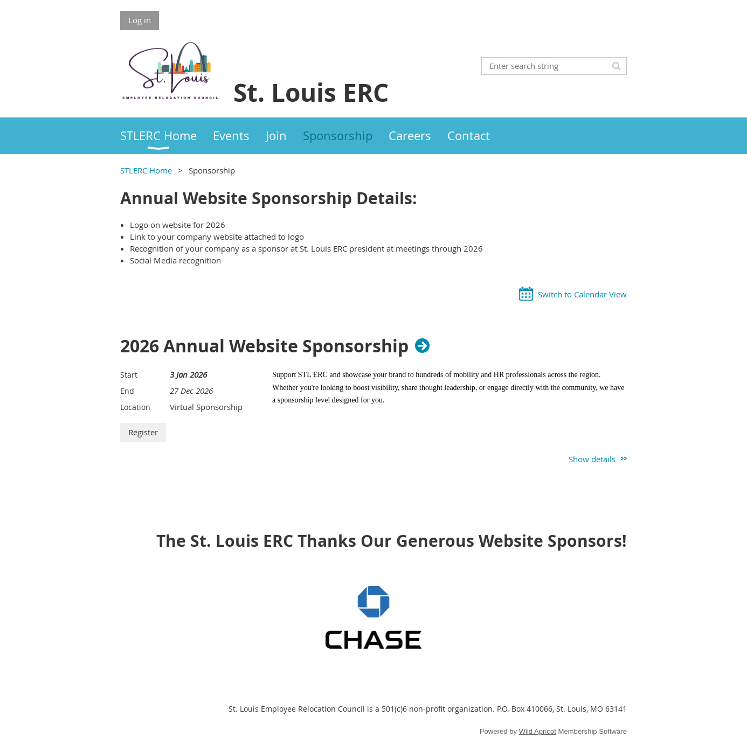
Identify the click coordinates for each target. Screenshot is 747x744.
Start (128, 375)
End (127, 391)
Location (135, 407)
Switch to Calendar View (582, 294)
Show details (592, 459)
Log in (139, 20)
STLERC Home (146, 170)
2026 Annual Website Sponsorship (264, 346)
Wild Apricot (537, 731)
